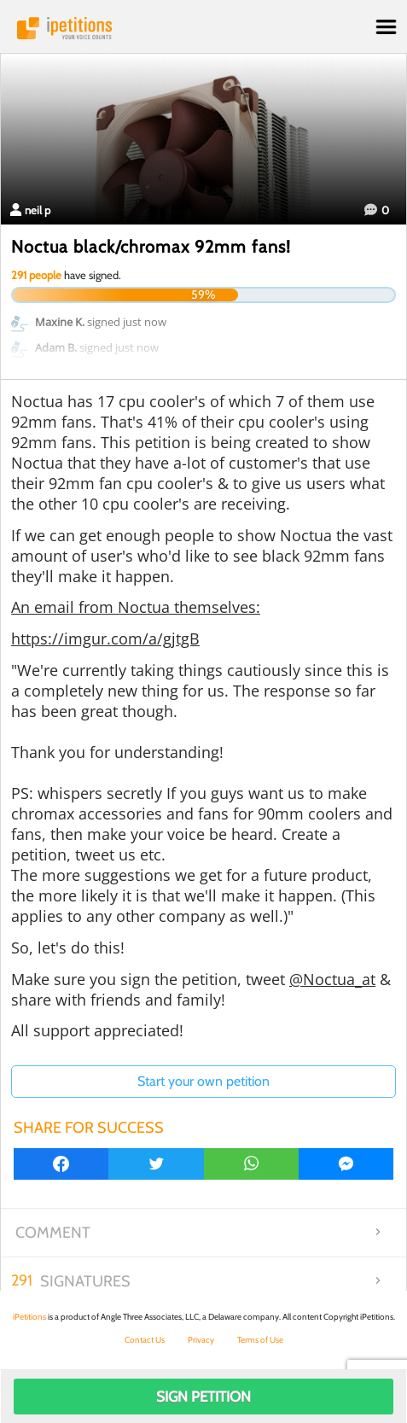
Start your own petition (203, 1081)
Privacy (201, 1339)
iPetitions (203, 28)
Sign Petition (203, 1396)
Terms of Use (260, 1339)
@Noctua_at (332, 979)
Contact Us (145, 1339)
